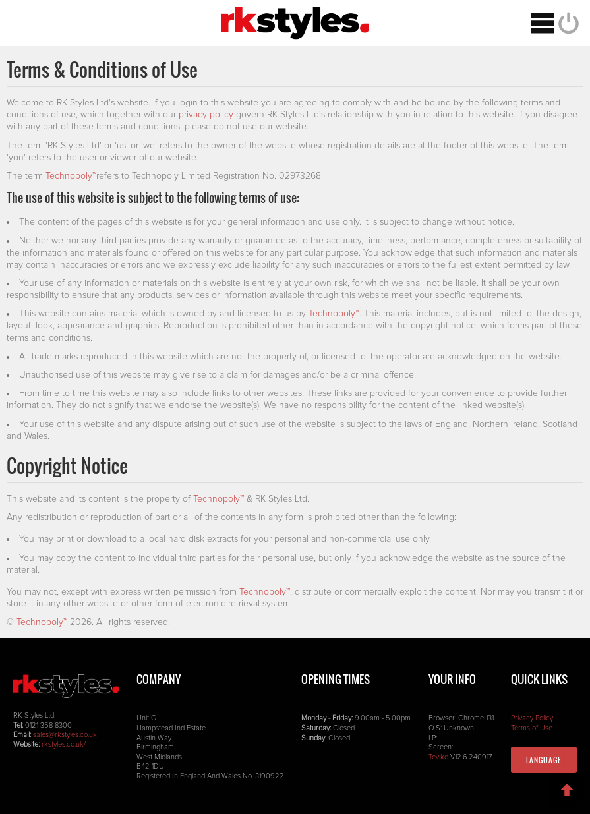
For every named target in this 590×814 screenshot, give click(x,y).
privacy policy (206, 114)
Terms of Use (531, 728)
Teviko (438, 757)
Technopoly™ (70, 176)
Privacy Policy (532, 718)
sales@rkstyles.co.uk (65, 734)
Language (544, 760)
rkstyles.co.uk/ (64, 744)
